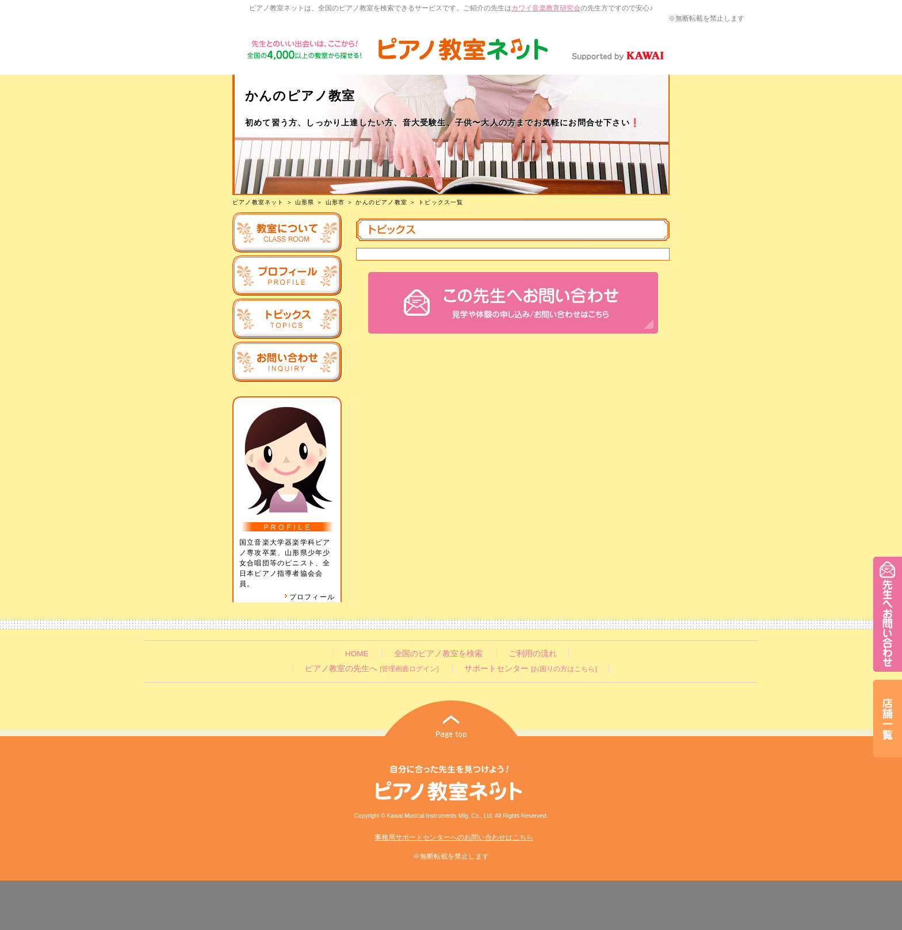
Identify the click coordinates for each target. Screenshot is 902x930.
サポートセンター (530, 668)
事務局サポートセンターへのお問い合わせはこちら (453, 837)
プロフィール (309, 597)
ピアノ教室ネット (258, 202)
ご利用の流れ (533, 653)
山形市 (335, 202)
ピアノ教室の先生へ (371, 668)
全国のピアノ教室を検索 (438, 653)
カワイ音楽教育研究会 (545, 8)
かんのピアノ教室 (381, 202)
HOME (357, 653)
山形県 (305, 202)
